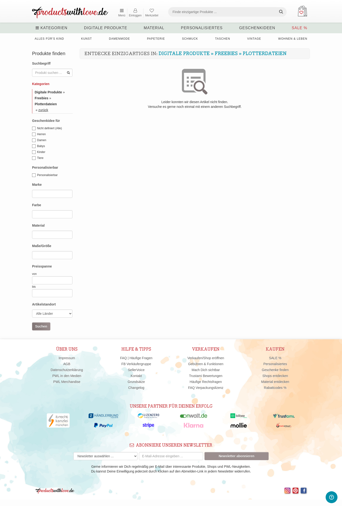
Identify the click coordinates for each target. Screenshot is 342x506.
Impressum (67, 358)
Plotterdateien (265, 54)
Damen (39, 140)
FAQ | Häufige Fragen (136, 358)
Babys (38, 146)
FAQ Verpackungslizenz (205, 388)
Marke (37, 184)
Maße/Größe (41, 246)
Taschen (222, 38)
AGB (66, 364)
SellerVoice (136, 370)
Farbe (36, 205)
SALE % (299, 28)
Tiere (37, 158)
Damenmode (119, 38)
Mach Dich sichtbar (206, 370)
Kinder (38, 152)
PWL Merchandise (66, 382)
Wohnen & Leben (292, 38)
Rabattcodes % (275, 388)
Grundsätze (136, 382)
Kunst (86, 38)
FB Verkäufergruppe (136, 364)
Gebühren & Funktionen (205, 364)
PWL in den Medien (66, 376)
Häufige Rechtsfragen (206, 382)
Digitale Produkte (105, 28)
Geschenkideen (257, 28)
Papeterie (156, 38)
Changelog (136, 388)
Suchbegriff (41, 63)
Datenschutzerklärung (67, 370)
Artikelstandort (44, 304)
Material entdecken (275, 382)
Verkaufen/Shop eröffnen (205, 358)
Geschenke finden (275, 370)
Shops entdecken (275, 376)
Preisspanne (42, 266)
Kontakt (136, 376)
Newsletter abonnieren (236, 456)
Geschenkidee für (46, 121)
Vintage (254, 38)
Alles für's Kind (49, 38)
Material (154, 28)
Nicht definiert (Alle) (47, 128)
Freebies (226, 54)
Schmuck (190, 38)
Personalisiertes (202, 28)
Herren (39, 134)
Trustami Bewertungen (205, 376)
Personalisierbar (45, 167)
